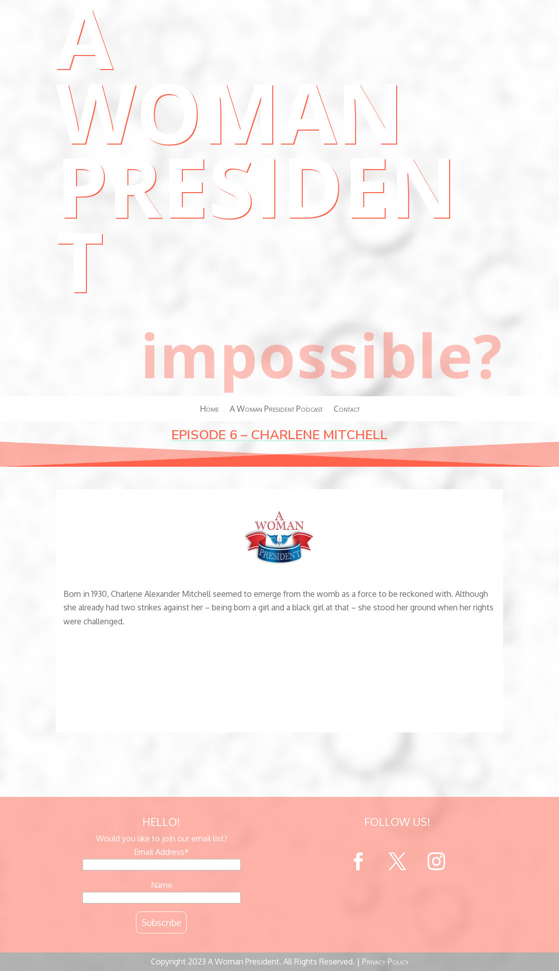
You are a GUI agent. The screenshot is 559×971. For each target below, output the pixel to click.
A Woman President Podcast (276, 409)
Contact (347, 409)
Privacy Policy (385, 961)
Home (209, 409)
